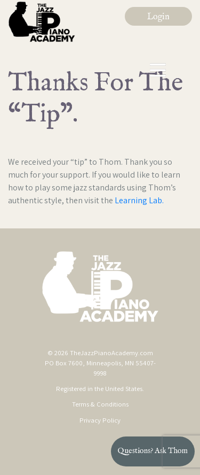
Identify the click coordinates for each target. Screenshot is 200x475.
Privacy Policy (100, 420)
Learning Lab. (139, 200)
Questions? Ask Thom (153, 451)
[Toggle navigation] (158, 70)
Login (158, 17)
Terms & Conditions (100, 404)
